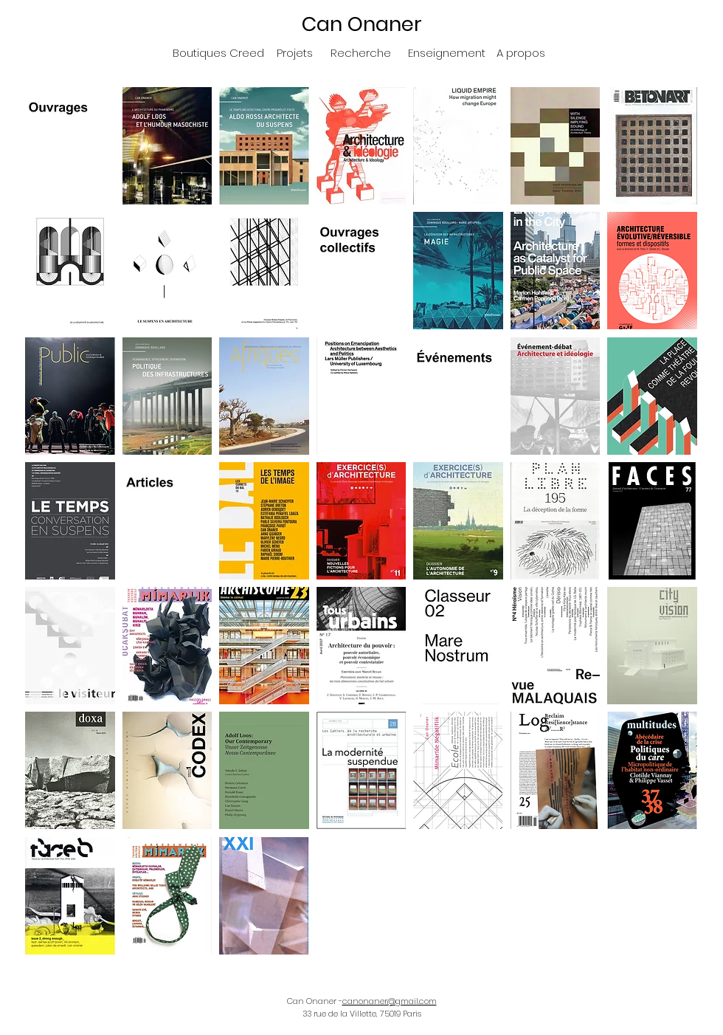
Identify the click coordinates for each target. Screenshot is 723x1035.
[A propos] (521, 52)
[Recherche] (360, 52)
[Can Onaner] (361, 24)
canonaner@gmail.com (389, 1001)
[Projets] (295, 52)
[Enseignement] (446, 52)
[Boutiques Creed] (218, 52)
